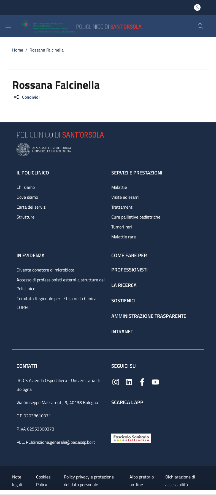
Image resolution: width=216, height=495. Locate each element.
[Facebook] (142, 381)
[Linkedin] (129, 381)
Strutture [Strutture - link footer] (25, 217)
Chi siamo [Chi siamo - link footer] (26, 187)
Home (17, 50)
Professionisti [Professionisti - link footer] (129, 269)
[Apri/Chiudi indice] (3, 492)
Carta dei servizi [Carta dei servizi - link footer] (32, 207)
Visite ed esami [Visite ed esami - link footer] (125, 197)
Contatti (27, 366)
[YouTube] (155, 381)
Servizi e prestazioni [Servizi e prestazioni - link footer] (136, 172)
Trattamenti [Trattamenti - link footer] (122, 207)
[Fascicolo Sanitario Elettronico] (131, 437)
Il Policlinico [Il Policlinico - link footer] (33, 172)
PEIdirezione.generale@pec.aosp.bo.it (60, 442)
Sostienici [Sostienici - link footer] (123, 300)
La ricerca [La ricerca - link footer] (124, 285)
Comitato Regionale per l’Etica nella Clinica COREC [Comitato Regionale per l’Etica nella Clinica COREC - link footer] (56, 303)
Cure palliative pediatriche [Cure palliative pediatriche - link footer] (135, 217)
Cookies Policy (43, 481)
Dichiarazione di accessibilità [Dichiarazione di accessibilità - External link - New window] (180, 481)
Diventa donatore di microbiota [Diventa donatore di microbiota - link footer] (45, 270)
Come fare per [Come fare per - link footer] (129, 255)
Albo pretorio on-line (141, 481)
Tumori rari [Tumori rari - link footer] (121, 227)
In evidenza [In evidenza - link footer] (31, 255)
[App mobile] (115, 418)
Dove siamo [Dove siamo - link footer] (27, 197)
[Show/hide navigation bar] (8, 25)
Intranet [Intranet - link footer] (122, 331)
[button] (200, 26)
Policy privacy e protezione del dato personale (89, 481)
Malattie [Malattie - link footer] (119, 187)
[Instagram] (115, 381)
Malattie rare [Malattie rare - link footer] (123, 236)
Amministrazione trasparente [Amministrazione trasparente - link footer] (148, 316)
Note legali (17, 481)
